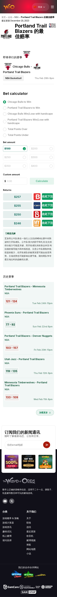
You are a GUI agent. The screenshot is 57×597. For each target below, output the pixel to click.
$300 (34, 157)
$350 (7, 165)
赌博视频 (31, 540)
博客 (28, 544)
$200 (34, 148)
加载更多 (45, 412)
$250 (7, 157)
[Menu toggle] (52, 7)
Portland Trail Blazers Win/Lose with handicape (28, 121)
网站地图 (31, 549)
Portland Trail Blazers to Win (24, 107)
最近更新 (31, 531)
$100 (7, 148)
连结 (28, 527)
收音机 (29, 535)
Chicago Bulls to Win (19, 101)
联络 (28, 522)
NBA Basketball (13, 78)
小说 (28, 553)
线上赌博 (7, 535)
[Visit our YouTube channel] (5, 501)
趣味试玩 (7, 531)
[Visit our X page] (11, 501)
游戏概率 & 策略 (10, 518)
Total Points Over (17, 129)
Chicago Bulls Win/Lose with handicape (30, 113)
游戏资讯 (7, 527)
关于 (28, 518)
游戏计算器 (8, 522)
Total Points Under (18, 135)
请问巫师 (7, 540)
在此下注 (47, 196)
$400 (34, 165)
